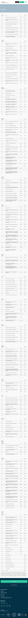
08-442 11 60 (25, 614)
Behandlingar (4, 589)
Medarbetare (4, 592)
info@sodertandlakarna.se (4, 603)
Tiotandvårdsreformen (6, 597)
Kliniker (2, 591)
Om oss (2, 594)
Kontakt (3, 596)
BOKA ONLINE (14, 581)
